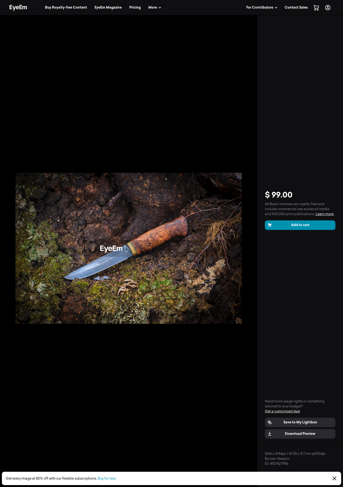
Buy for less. (107, 479)
